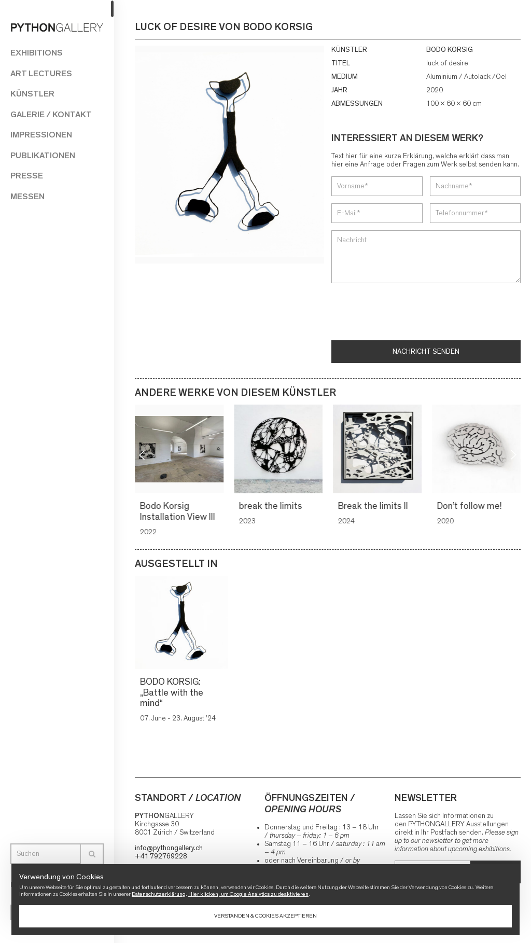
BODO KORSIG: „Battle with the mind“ (171, 692)
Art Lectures (41, 73)
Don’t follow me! (471, 506)
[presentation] (410, 313)
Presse (26, 175)
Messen (27, 196)
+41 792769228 (161, 856)
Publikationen (42, 155)
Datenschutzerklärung (159, 894)
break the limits (272, 506)
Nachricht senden (426, 351)
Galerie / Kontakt (51, 114)
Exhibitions (36, 52)
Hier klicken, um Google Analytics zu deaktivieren (248, 894)
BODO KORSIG (449, 49)
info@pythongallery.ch (169, 848)
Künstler (32, 93)
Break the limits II (375, 506)
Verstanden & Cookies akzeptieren (265, 916)
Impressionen (41, 134)
